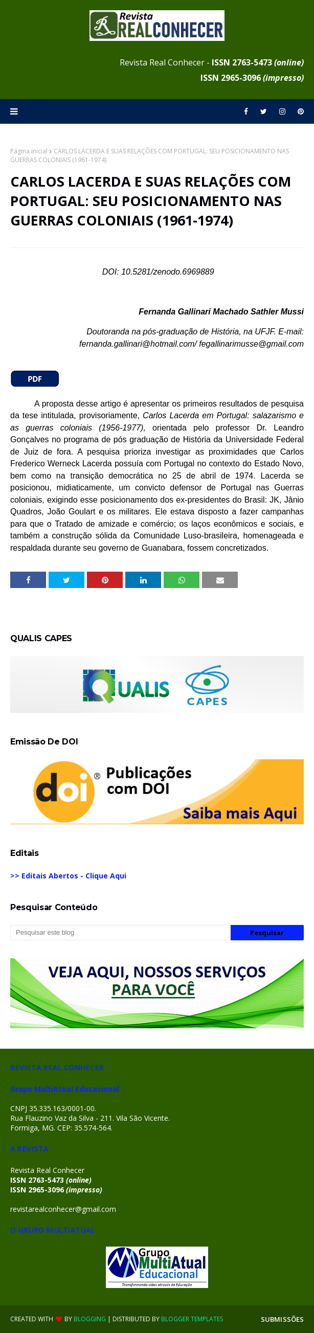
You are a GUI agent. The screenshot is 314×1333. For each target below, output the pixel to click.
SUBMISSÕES (282, 1319)
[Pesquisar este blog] (120, 932)
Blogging (90, 1319)
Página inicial (29, 151)
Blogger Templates (192, 1319)
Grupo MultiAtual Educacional (64, 1089)
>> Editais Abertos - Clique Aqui (68, 875)
